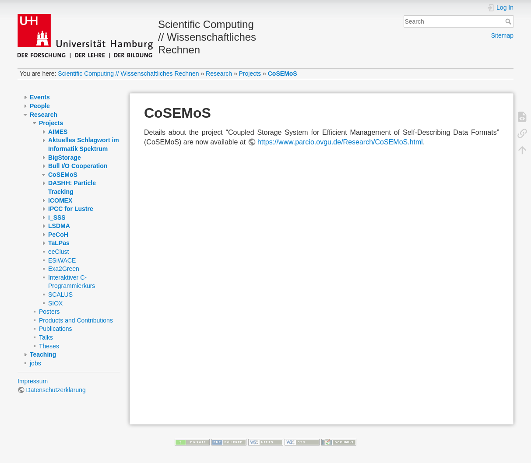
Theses (49, 346)
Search (509, 21)
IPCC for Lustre (70, 208)
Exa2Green (63, 268)
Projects (250, 73)
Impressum (33, 381)
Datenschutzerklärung (56, 389)
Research (219, 73)
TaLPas (59, 242)
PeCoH (58, 234)
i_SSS (57, 217)
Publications (55, 328)
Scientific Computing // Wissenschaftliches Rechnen (128, 73)
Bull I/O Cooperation (77, 165)
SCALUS (60, 294)
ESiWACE (62, 260)
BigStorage (64, 157)
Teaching (43, 354)
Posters (49, 311)
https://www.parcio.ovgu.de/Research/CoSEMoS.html (340, 142)
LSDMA (59, 225)
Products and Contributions (76, 320)
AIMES (57, 131)
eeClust (58, 251)
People (40, 105)
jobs (35, 363)
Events (40, 97)
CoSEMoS (282, 73)
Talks (46, 337)
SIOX (55, 303)
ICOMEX (60, 200)
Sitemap (502, 35)
